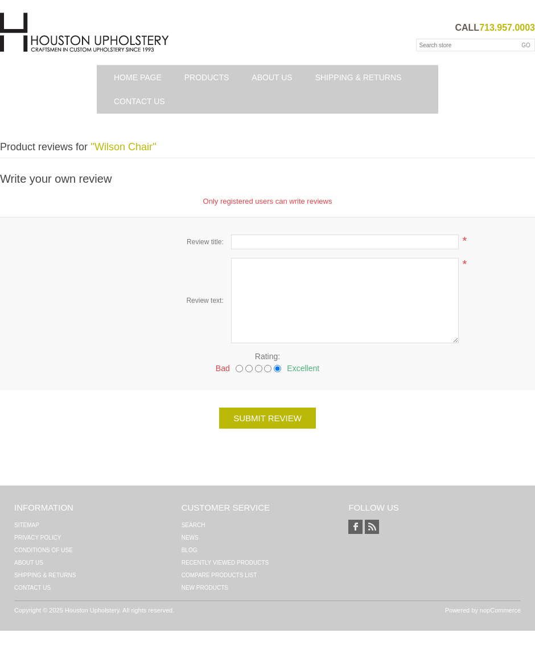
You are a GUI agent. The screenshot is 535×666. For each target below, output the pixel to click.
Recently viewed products (225, 563)
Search (193, 525)
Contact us (139, 101)
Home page (138, 77)
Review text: (204, 301)
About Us (272, 77)
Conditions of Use (43, 550)
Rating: (267, 356)
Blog (189, 550)
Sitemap (26, 525)
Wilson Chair (123, 147)
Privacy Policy (37, 538)
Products (206, 77)
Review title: (205, 242)
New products (205, 588)
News (190, 538)
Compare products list (219, 575)
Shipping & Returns (358, 77)
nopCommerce (500, 610)
